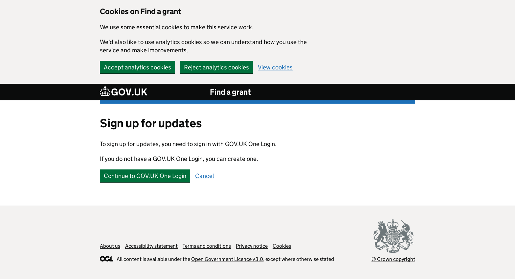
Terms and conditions (207, 246)
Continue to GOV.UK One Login (145, 176)
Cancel (204, 176)
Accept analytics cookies (137, 67)
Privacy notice (252, 246)
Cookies (282, 246)
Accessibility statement (151, 246)
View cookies (275, 67)
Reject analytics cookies (216, 67)
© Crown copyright (393, 259)
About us (110, 246)
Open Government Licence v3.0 (227, 259)
